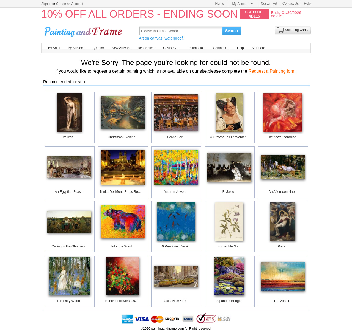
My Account (242, 4)
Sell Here (258, 48)
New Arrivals (121, 48)
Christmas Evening (122, 137)
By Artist (54, 48)
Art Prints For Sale (84, 31)
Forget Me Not (228, 246)
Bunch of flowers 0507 (121, 301)
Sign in (46, 4)
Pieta (281, 246)
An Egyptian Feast (68, 192)
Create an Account (69, 4)
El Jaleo (228, 192)
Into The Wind (121, 246)
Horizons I (281, 301)
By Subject (76, 48)
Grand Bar (174, 137)
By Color (97, 48)
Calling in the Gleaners (68, 246)
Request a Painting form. (272, 71)
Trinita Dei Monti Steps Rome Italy (125, 192)
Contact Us (290, 3)
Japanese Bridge (228, 301)
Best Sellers (146, 48)
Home (219, 3)
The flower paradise (281, 137)
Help (307, 3)
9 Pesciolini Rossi (175, 246)
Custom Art (269, 3)
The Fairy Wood (68, 301)
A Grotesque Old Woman (228, 137)
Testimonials (196, 48)
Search (231, 31)
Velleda (68, 137)
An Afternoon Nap (282, 192)
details (276, 16)
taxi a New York (175, 301)
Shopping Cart (295, 30)
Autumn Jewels (175, 192)
